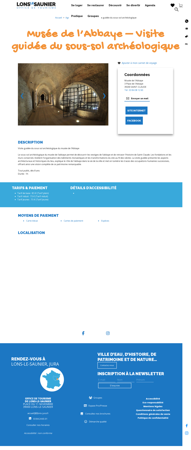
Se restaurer (68, 5)
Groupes (49, 16)
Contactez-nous (107, 365)
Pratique (138, 5)
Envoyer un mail (137, 98)
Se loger (49, 5)
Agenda (122, 5)
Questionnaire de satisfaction (153, 410)
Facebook (134, 120)
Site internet (136, 110)
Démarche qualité (95, 421)
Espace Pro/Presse (95, 405)
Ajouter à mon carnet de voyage (137, 62)
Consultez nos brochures (95, 413)
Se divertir (105, 5)
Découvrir (87, 5)
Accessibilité (153, 398)
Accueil (58, 17)
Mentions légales (152, 406)
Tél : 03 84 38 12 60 (133, 90)
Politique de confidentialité (153, 417)
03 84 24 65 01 (38, 418)
